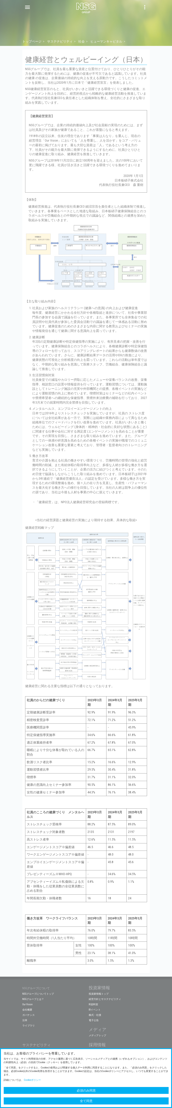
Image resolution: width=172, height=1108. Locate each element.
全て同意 (86, 1101)
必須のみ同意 (86, 1090)
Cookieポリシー (32, 1080)
